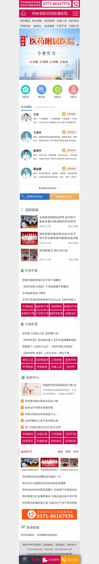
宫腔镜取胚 (42, 359)
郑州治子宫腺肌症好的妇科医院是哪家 (44, 483)
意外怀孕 (70, 359)
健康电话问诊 (64, 196)
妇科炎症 (74, 20)
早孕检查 (28, 366)
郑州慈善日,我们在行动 (53, 250)
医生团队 (37, 20)
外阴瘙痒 (28, 434)
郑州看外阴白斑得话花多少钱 (41, 401)
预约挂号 (72, 544)
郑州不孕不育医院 (32, 544)
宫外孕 (71, 366)
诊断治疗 (70, 313)
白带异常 (28, 440)
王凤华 (37, 132)
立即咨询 (71, 114)
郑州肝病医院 (27, 535)
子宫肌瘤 (56, 434)
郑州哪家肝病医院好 (47, 535)
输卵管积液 (56, 313)
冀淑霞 (37, 169)
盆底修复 (49, 26)
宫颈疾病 (25, 26)
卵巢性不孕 (70, 306)
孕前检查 (42, 366)
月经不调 (70, 434)
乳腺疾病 (42, 440)
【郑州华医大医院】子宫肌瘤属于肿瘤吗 (45, 286)
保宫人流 (28, 359)
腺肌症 (37, 26)
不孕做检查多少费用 (33, 293)
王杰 (36, 114)
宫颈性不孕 (27, 313)
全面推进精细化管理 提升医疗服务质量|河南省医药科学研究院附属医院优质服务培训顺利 (57, 221)
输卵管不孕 (42, 306)
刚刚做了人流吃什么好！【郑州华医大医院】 (48, 346)
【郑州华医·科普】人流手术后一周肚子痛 (45, 353)
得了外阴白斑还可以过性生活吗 (43, 427)
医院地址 (60, 544)
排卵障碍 (56, 306)
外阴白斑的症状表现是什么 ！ (42, 414)
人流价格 (56, 359)
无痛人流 (62, 20)
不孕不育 (62, 26)
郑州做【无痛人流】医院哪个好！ (41, 333)
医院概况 (25, 20)
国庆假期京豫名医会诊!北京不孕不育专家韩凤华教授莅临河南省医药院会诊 (58, 238)
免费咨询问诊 (35, 196)
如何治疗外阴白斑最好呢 (39, 407)
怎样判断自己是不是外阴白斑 (41, 420)
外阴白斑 (74, 26)
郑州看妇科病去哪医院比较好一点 (41, 476)
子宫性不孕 (42, 313)
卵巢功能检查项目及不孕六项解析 (41, 280)
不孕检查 (28, 306)
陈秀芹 (37, 150)
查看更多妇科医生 (49, 188)
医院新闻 (49, 20)
